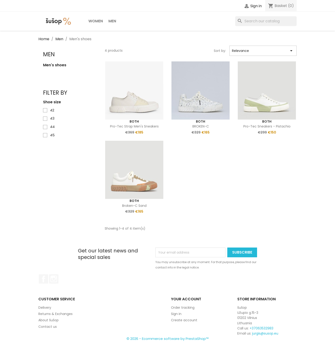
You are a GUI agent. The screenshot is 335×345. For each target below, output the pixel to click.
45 (52, 135)
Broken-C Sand (134, 205)
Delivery (44, 307)
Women (95, 21)
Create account (184, 320)
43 (52, 118)
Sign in (176, 314)
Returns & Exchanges (55, 314)
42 (52, 110)
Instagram (53, 279)
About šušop (48, 320)
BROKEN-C (200, 126)
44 (52, 126)
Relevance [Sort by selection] (263, 51)
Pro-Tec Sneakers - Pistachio (267, 126)
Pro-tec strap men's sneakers (134, 126)
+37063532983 (261, 328)
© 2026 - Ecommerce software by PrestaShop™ (168, 338)
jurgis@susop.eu (265, 333)
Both (134, 121)
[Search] (266, 21)
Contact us (47, 326)
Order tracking (182, 307)
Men (112, 21)
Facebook (43, 279)
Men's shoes (54, 65)
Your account (186, 299)
